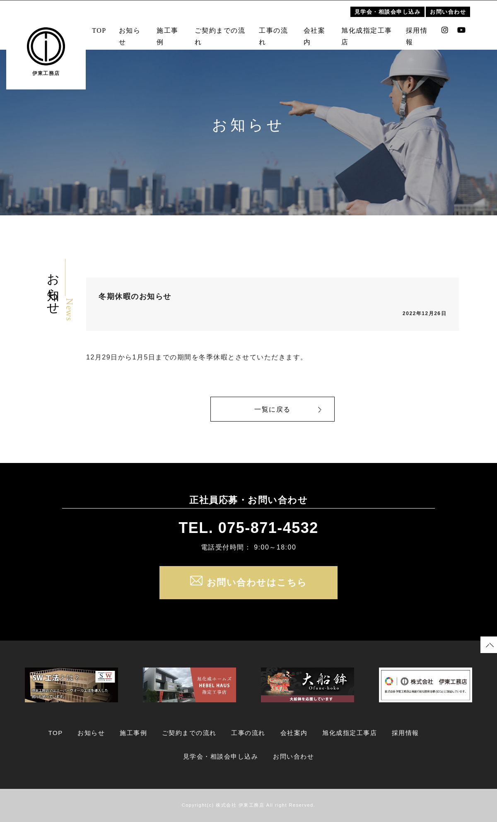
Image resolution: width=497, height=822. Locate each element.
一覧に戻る (272, 409)
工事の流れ (273, 31)
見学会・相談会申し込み (394, 7)
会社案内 (316, 31)
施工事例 (164, 31)
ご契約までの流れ (217, 31)
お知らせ (125, 31)
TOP (94, 25)
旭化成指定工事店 (369, 31)
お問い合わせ (454, 7)
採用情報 (421, 31)
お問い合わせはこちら (248, 582)
